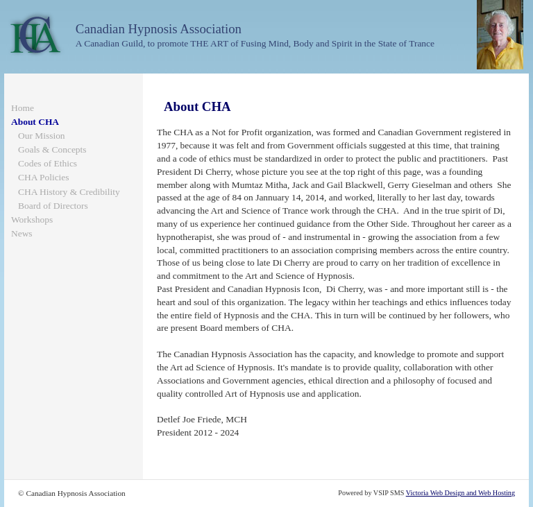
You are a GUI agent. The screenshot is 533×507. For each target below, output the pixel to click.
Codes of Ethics (47, 163)
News (22, 233)
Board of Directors (53, 205)
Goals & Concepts (52, 149)
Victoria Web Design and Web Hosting (460, 493)
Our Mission (41, 135)
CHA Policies (43, 177)
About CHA (35, 122)
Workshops (32, 219)
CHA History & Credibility (69, 192)
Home (22, 108)
